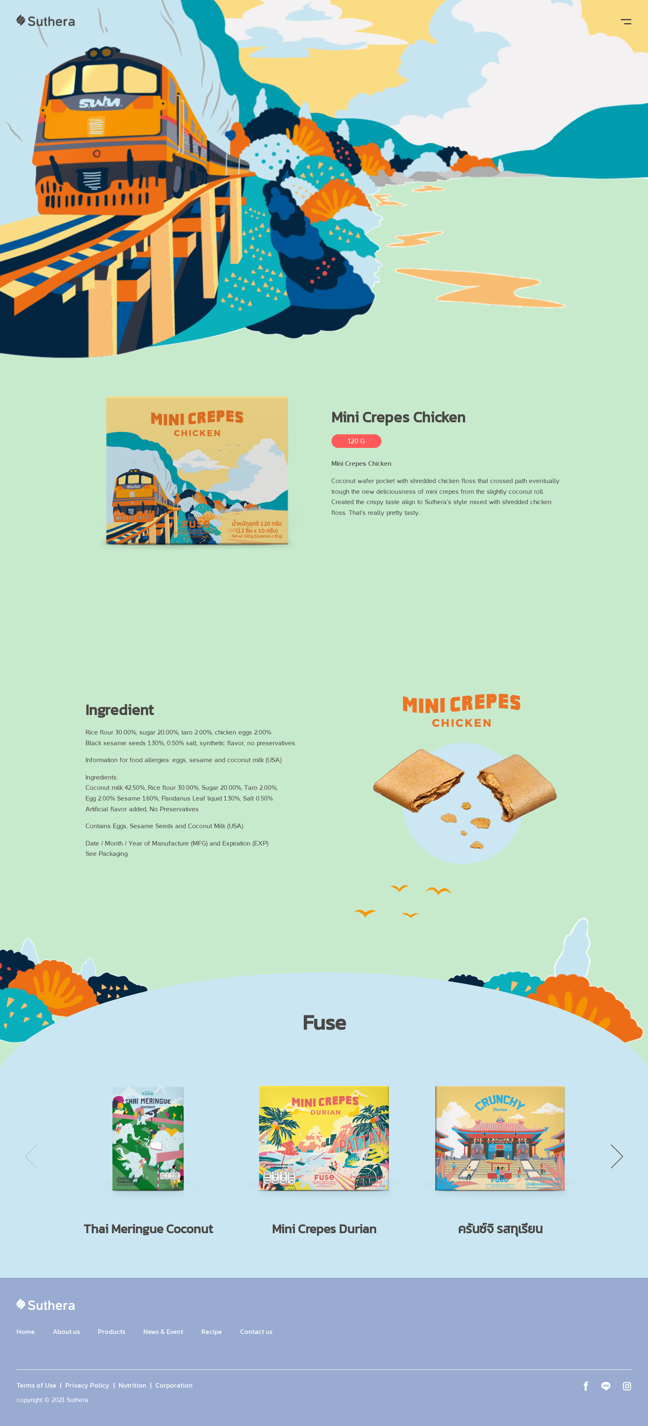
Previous (31, 1156)
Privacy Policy (87, 1385)
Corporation (174, 1385)
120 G (356, 441)
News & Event (163, 1331)
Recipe (211, 1331)
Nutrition (132, 1385)
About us (66, 1331)
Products (111, 1331)
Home (26, 1331)
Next (617, 1156)
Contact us (256, 1331)
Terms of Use (36, 1385)
